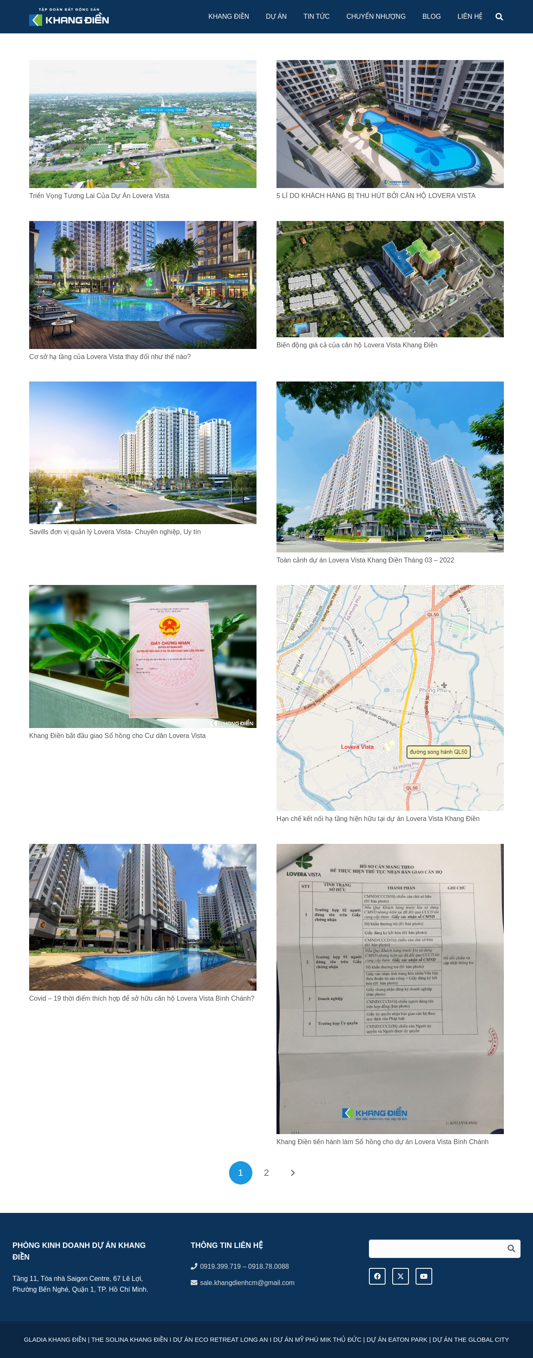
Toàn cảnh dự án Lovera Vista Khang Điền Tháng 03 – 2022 (365, 560)
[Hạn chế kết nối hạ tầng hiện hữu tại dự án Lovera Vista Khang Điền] (390, 590)
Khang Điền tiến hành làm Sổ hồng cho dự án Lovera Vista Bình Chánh (382, 1141)
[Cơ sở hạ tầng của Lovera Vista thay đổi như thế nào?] (143, 226)
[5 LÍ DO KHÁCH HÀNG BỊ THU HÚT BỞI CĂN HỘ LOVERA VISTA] (390, 65)
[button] (499, 17)
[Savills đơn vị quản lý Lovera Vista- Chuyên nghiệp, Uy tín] (143, 386)
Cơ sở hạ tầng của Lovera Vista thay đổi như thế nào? (110, 356)
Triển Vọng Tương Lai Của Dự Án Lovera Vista (99, 195)
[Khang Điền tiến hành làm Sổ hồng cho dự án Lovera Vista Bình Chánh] (390, 849)
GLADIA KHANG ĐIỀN (55, 1339)
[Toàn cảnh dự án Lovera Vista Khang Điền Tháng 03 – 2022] (390, 386)
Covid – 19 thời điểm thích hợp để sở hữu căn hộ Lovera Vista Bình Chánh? (141, 998)
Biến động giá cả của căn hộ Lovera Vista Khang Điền (357, 345)
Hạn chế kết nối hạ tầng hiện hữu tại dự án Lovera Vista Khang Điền (378, 818)
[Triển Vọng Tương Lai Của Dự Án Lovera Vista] (143, 65)
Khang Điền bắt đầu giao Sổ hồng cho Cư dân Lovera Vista (117, 735)
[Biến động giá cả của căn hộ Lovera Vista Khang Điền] (390, 226)
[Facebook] (377, 1276)
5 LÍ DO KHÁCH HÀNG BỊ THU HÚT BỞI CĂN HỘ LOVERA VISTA (376, 195)
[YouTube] (424, 1276)
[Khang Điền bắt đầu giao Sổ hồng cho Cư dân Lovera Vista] (143, 590)
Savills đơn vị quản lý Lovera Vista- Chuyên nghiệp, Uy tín (115, 531)
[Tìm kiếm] (445, 1249)
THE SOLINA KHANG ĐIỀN (129, 1339)
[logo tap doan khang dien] (69, 17)
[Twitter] (400, 1276)
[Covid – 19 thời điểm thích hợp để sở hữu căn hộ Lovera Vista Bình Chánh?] (143, 849)
